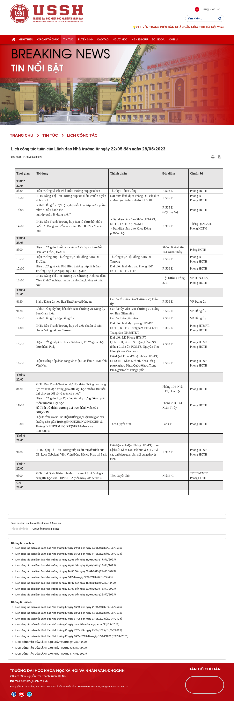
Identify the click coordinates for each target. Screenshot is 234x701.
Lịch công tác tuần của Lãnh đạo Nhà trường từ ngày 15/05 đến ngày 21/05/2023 (60, 607)
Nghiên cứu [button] (140, 39)
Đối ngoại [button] (158, 39)
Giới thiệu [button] (26, 39)
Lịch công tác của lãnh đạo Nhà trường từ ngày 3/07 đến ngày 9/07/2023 (55, 577)
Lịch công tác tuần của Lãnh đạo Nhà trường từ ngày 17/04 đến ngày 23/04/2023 (60, 630)
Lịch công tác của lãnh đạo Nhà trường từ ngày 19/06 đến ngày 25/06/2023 (57, 565)
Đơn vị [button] (173, 39)
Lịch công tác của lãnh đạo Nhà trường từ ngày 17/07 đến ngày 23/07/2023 (57, 588)
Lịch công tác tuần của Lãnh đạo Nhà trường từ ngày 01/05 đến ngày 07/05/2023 (60, 618)
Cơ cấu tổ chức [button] (48, 39)
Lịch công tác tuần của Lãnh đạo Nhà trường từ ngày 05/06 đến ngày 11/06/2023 (60, 553)
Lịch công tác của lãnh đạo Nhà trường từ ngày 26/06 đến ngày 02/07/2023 (57, 571)
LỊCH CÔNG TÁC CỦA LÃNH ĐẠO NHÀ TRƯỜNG (42, 642)
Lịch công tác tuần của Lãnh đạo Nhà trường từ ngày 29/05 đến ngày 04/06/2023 (60, 547)
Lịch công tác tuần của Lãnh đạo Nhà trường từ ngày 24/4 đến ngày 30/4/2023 (58, 624)
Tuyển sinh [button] (85, 39)
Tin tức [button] (68, 39)
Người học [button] (120, 39)
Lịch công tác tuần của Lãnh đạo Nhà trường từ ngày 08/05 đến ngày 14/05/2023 (60, 612)
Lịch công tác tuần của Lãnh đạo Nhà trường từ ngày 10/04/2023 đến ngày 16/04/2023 (63, 636)
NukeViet (95, 686)
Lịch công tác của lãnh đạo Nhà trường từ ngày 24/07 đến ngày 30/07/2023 (57, 594)
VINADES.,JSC (121, 686)
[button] (205, 9)
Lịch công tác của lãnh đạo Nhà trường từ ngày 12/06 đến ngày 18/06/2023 (57, 559)
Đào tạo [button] (103, 39)
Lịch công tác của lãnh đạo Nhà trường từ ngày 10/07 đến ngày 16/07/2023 (57, 582)
